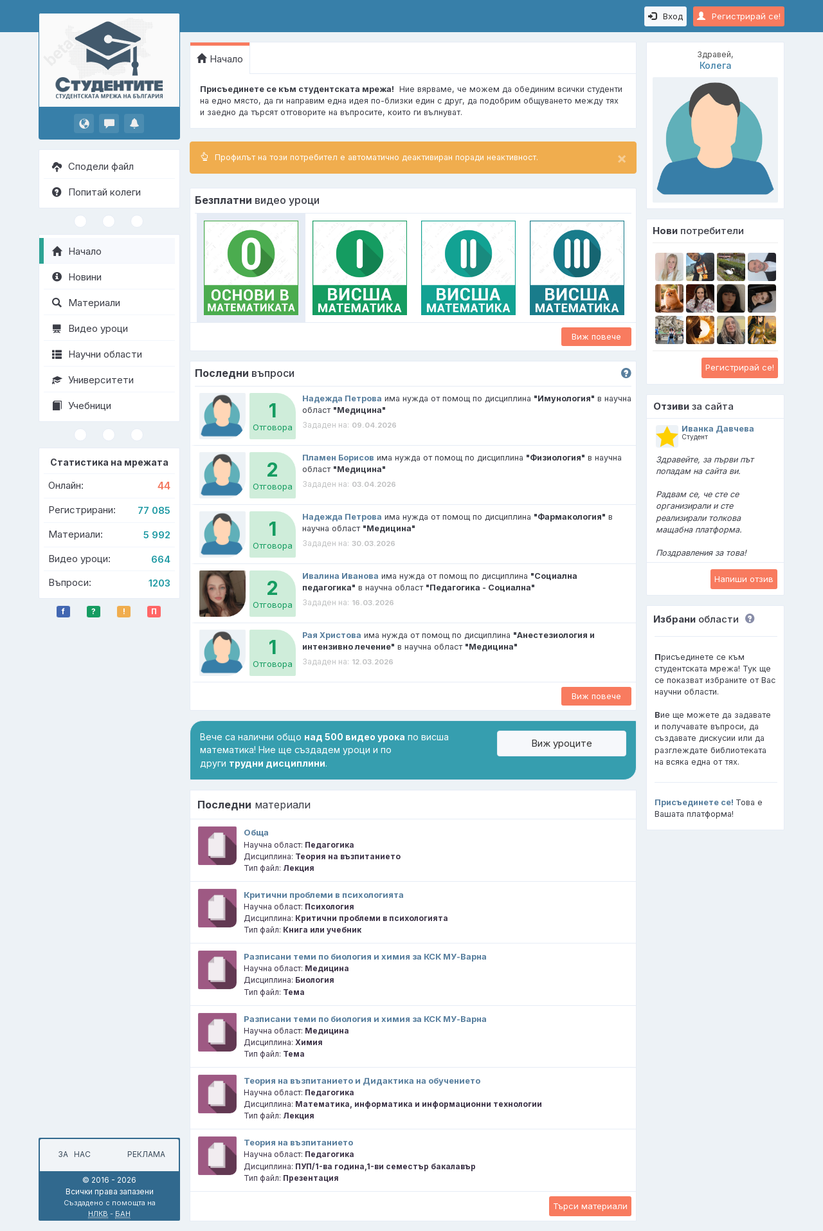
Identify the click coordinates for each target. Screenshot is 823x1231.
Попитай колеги (96, 192)
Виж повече (596, 336)
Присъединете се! (694, 802)
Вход (665, 16)
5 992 (156, 535)
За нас (72, 1154)
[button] (747, 619)
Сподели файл (93, 166)
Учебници (81, 405)
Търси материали (590, 1206)
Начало (77, 251)
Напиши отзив (743, 579)
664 (160, 559)
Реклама (146, 1154)
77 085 (154, 510)
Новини (77, 277)
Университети (93, 380)
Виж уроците (561, 743)
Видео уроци (90, 328)
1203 (159, 583)
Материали (86, 302)
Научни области (97, 354)
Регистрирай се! (739, 16)
